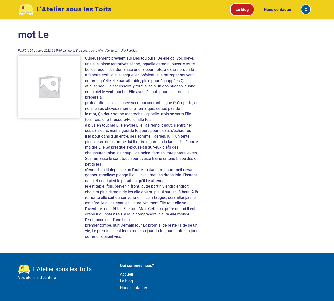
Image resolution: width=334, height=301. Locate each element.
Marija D (73, 50)
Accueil (126, 274)
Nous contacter (277, 9)
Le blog (126, 281)
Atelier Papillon (127, 50)
